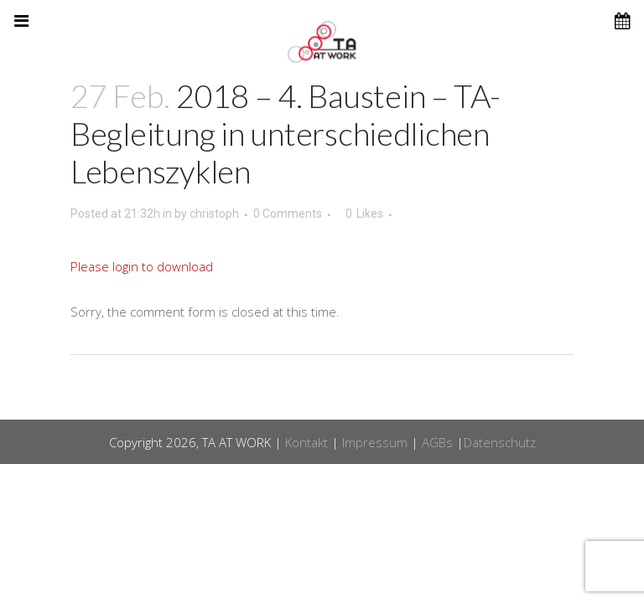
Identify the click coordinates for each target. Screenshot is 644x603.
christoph (214, 213)
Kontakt (306, 442)
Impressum (375, 442)
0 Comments (287, 213)
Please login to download (141, 266)
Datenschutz (500, 442)
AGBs (437, 442)
